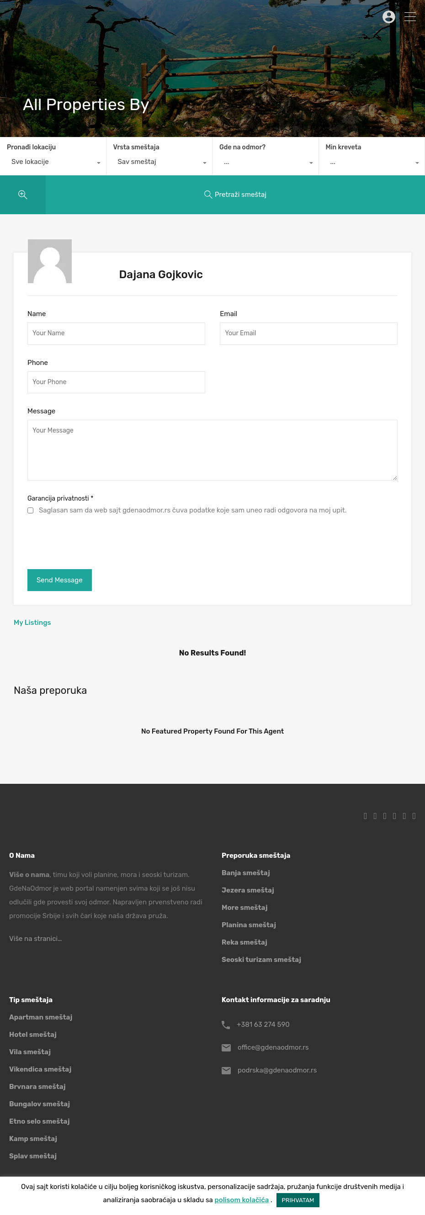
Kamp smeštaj (33, 1139)
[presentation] (96, 540)
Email (228, 314)
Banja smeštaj (246, 873)
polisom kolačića (242, 1200)
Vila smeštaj (30, 1052)
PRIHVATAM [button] (298, 1200)
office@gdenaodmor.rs (273, 1047)
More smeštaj (245, 907)
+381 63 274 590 (263, 1024)
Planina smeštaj (249, 925)
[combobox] (53, 164)
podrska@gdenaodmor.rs (277, 1070)
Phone (37, 363)
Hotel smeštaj (33, 1034)
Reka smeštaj (244, 942)
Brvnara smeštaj (37, 1087)
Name (36, 314)
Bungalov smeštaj (39, 1104)
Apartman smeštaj (40, 1017)
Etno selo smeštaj (39, 1121)
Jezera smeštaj (248, 890)
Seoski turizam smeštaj (261, 960)
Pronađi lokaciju (31, 147)
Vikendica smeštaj (40, 1069)
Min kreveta (343, 147)
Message (41, 411)
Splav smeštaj (33, 1156)
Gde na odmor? (242, 147)
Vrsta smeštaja (136, 147)
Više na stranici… (35, 939)
